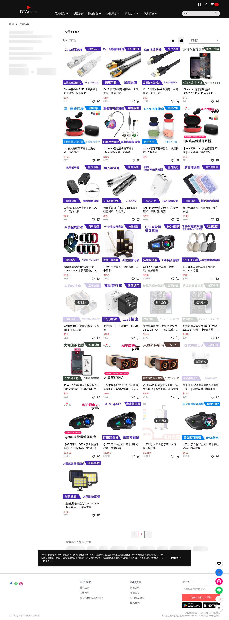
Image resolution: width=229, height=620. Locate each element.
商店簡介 (84, 592)
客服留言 (135, 592)
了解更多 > (46, 561)
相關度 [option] (194, 40)
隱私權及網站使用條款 (91, 597)
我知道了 (176, 558)
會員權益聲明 (137, 597)
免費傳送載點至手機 (201, 597)
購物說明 (135, 587)
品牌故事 (84, 587)
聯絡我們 (135, 603)
